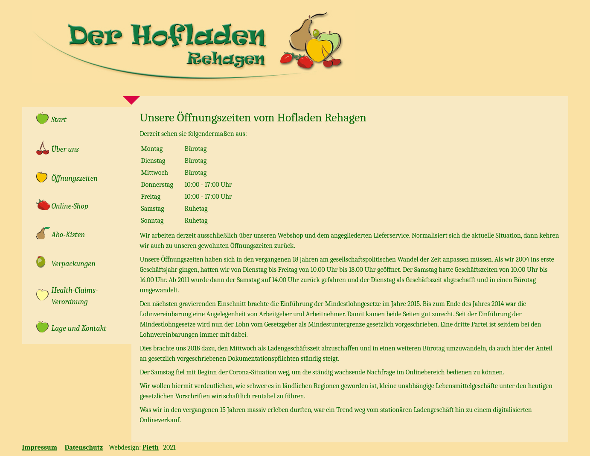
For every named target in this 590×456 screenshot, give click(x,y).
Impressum (40, 447)
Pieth (150, 447)
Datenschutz (84, 447)
